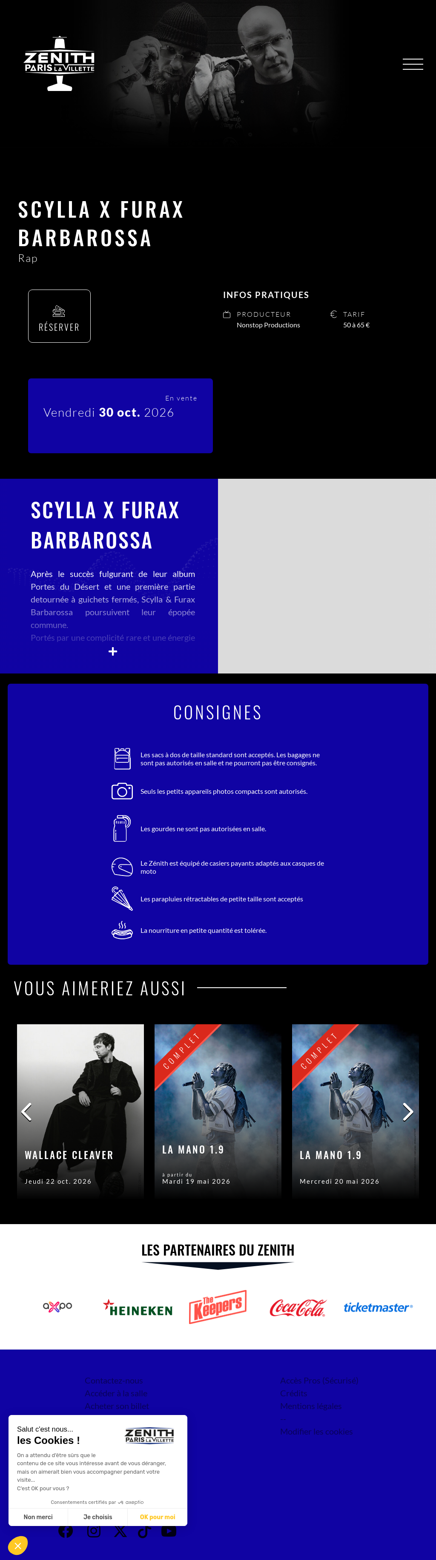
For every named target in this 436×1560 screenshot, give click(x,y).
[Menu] (413, 64)
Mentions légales (311, 1406)
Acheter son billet (117, 1406)
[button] (18, 1545)
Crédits (293, 1393)
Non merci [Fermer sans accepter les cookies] (37, 1517)
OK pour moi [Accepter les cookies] (157, 1517)
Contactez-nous (114, 1380)
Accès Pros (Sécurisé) (319, 1380)
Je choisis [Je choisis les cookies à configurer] (97, 1517)
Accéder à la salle (116, 1393)
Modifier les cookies (316, 1431)
